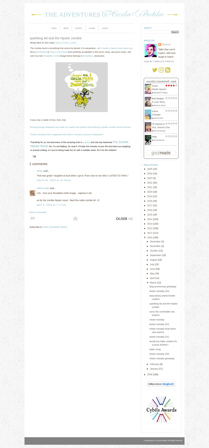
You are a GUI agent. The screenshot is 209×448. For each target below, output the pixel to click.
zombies (73, 43)
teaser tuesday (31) (159, 336)
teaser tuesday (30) (159, 354)
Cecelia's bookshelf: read (161, 81)
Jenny (40, 171)
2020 (150, 191)
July (152, 264)
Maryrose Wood (159, 105)
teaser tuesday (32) (159, 324)
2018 (150, 201)
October (154, 250)
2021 (150, 187)
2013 (150, 223)
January (154, 368)
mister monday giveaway (162, 358)
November (155, 246)
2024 (150, 173)
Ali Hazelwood (159, 140)
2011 (150, 233)
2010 (150, 237)
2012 (150, 228)
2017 (150, 205)
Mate (154, 136)
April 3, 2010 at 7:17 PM (51, 205)
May (152, 273)
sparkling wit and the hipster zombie (56, 38)
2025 (150, 169)
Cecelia (166, 45)
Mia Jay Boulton (160, 131)
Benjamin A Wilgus (161, 93)
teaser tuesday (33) (159, 291)
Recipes (92, 28)
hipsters (58, 43)
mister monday (156, 319)
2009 (150, 374)
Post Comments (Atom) (55, 227)
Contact (105, 28)
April (152, 278)
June (152, 269)
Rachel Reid (158, 118)
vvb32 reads (43, 188)
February (155, 364)
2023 (150, 178)
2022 (150, 182)
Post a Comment (37, 212)
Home (54, 28)
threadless (65, 43)
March (153, 282)
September (156, 255)
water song (155, 349)
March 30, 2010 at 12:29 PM (54, 180)
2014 (150, 219)
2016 (150, 210)
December (155, 241)
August (154, 259)
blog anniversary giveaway (162, 286)
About (65, 28)
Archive (78, 28)
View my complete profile (159, 61)
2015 (150, 214)
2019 (150, 196)
